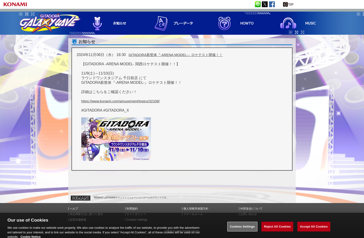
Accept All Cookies (314, 229)
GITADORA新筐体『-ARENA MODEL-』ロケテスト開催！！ (176, 55)
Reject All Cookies (277, 229)
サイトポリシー (136, 214)
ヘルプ (74, 208)
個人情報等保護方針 (195, 208)
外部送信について (251, 208)
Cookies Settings (242, 229)
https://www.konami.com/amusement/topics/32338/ (120, 101)
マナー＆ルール (193, 214)
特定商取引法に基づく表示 (86, 214)
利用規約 (132, 208)
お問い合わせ (248, 214)
